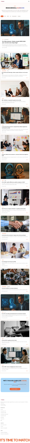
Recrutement (14, 16)
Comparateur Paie (3, 415)
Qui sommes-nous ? (4, 424)
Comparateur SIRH (3, 412)
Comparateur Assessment (4, 414)
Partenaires (2, 417)
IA (10, 16)
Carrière (19, 16)
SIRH (8, 16)
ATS (5, 16)
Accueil (2, 409)
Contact (2, 426)
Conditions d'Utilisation (4, 432)
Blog (1, 420)
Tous (2, 16)
